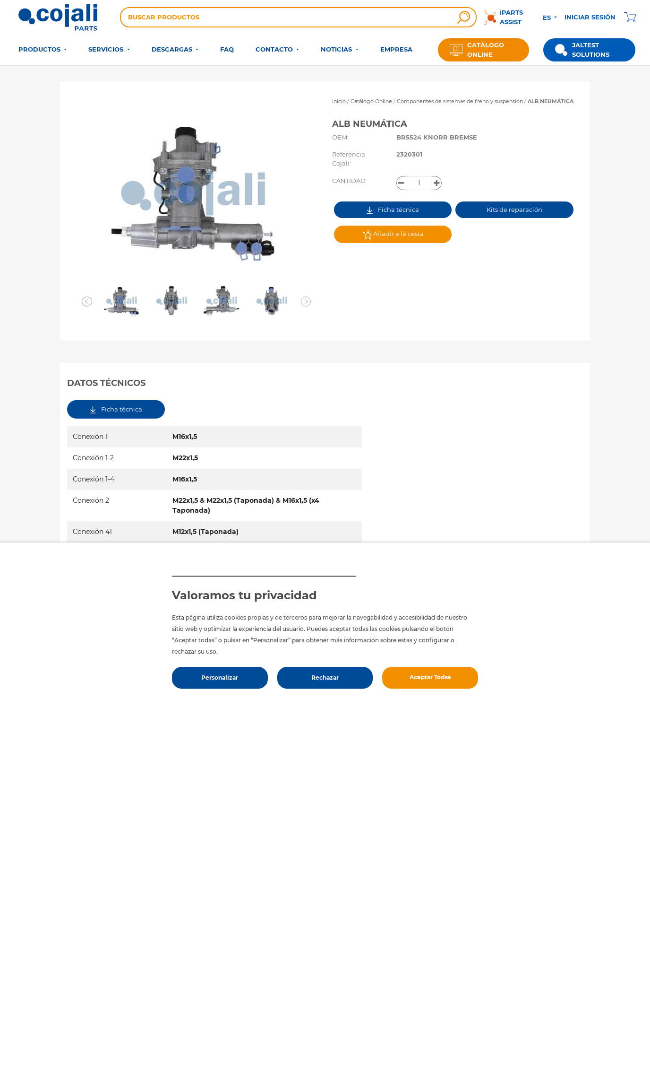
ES (548, 17)
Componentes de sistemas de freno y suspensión (460, 101)
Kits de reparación (514, 209)
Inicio (339, 101)
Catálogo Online (371, 101)
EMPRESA (396, 49)
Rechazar (325, 677)
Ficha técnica (393, 210)
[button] (87, 301)
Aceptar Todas (430, 677)
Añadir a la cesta (393, 234)
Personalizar (219, 677)
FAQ (227, 49)
